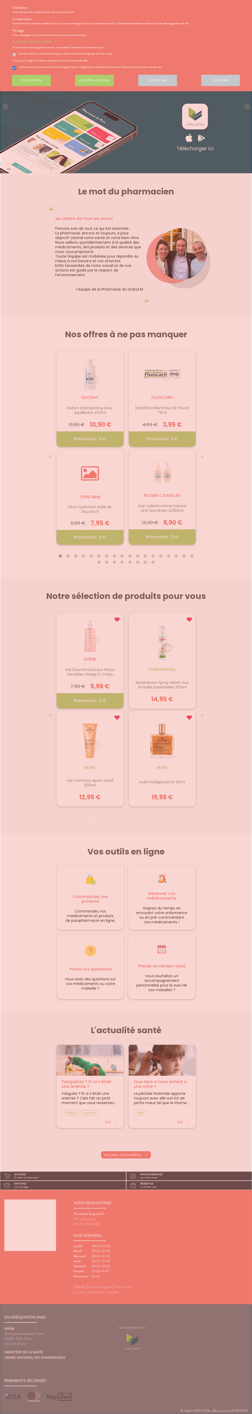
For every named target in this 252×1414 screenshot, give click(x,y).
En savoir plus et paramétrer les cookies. (32, 41)
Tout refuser (157, 80)
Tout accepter (31, 80)
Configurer (220, 80)
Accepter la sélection (94, 80)
